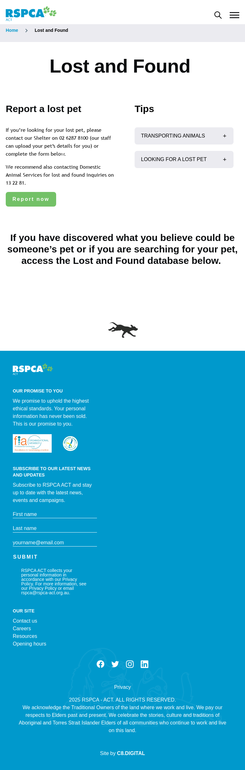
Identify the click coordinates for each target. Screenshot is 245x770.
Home (12, 30)
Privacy (122, 687)
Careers (22, 628)
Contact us (25, 621)
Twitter (115, 664)
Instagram (130, 664)
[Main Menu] (234, 15)
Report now (30, 199)
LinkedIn (144, 664)
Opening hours (29, 643)
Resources (25, 636)
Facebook (100, 664)
